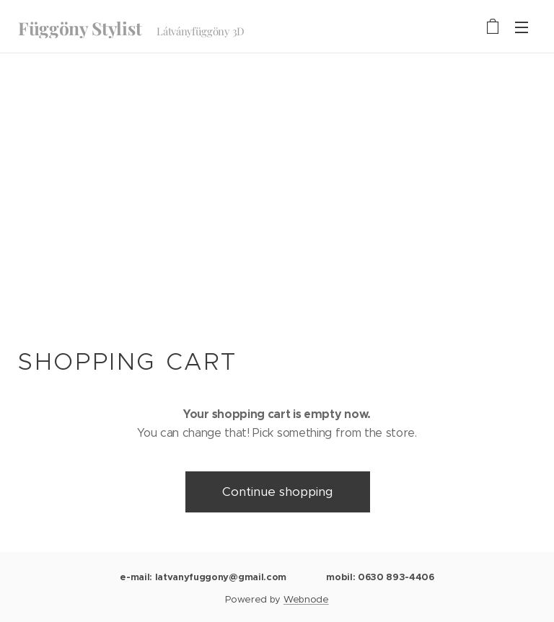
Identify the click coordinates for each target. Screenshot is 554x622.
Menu (521, 27)
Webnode (306, 599)
